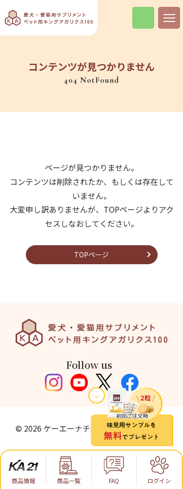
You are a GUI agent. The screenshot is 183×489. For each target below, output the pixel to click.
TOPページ (91, 254)
